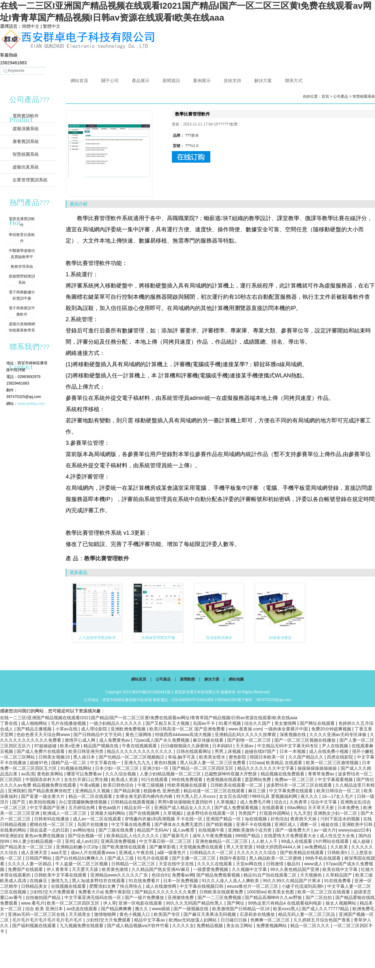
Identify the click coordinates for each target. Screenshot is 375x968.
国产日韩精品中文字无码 (98, 734)
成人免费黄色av (115, 740)
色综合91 (161, 874)
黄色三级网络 (139, 734)
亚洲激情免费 (181, 897)
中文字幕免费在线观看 (291, 790)
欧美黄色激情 (115, 869)
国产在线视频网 (145, 813)
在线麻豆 (39, 880)
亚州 (69, 841)
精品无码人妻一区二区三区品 (307, 914)
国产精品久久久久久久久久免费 (166, 891)
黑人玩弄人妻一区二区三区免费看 (213, 762)
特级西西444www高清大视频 (183, 734)
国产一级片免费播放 (145, 897)
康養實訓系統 (25, 141)
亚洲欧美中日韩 (358, 824)
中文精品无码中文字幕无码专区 (288, 745)
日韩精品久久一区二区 (212, 852)
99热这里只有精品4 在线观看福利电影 (285, 903)
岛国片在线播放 (93, 824)
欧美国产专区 (167, 914)
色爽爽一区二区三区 (270, 919)
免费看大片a (90, 891)
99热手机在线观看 (323, 858)
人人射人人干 (265, 841)
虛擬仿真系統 (25, 167)
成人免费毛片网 (256, 801)
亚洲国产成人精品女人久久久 (183, 807)
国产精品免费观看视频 (218, 874)
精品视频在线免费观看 (283, 773)
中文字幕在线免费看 (131, 824)
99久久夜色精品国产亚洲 (295, 869)
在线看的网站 (14, 830)
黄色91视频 (166, 762)
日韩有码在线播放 (52, 818)
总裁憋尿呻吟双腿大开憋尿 (231, 773)
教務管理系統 (22, 266)
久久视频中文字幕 (250, 869)
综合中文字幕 (324, 801)
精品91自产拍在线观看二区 (270, 874)
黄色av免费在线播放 (45, 835)
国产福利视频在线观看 (34, 925)
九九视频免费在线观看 (82, 925)
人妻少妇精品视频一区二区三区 (171, 773)
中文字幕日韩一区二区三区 (166, 841)
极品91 (294, 863)
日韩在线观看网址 (194, 751)
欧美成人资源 (125, 779)
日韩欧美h (337, 852)
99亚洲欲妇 (11, 835)
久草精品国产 (339, 874)
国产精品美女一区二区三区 (27, 846)
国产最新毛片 (176, 835)
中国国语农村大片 (43, 779)
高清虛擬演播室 (219, 638)
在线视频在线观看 (69, 886)
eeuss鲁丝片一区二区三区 (253, 886)
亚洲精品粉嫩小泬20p (77, 846)
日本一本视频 (293, 751)
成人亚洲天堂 (34, 852)
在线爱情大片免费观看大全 (291, 835)
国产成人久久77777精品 (326, 908)
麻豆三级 (257, 790)
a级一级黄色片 (173, 852)
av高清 (27, 773)
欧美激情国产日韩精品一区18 (241, 908)
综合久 (280, 801)
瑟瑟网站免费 (258, 779)
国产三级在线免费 (116, 830)
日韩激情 (275, 863)
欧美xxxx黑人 (286, 908)
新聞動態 (187, 679)
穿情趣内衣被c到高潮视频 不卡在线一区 (164, 818)
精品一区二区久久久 (310, 925)
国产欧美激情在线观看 (124, 846)
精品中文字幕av (150, 919)
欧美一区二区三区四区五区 (74, 903)
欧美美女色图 (281, 891)
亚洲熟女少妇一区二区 (335, 813)
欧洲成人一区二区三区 (65, 813)
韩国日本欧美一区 (268, 756)
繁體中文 (51, 26)
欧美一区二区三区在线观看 (324, 891)
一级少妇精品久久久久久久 (116, 723)
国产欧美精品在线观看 (302, 852)
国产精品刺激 (127, 790)
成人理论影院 (94, 728)
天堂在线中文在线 (177, 863)
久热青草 (299, 801)
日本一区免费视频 (181, 880)
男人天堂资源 (240, 846)
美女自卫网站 (240, 925)
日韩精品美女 (34, 886)
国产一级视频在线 (191, 908)
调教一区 (309, 824)
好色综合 (279, 818)
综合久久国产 (258, 723)
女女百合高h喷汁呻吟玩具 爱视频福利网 (258, 796)
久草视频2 (227, 801)
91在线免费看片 (144, 880)
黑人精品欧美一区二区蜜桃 (276, 858)
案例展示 (202, 80)
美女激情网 (286, 723)
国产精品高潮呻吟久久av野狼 (274, 897)
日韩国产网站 (39, 858)
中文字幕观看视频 (336, 779)
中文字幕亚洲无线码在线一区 (93, 897)
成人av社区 (87, 841)
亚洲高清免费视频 (119, 841)
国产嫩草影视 (163, 846)
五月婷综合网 (82, 807)
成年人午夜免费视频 (212, 835)
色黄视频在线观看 (224, 779)
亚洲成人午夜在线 (137, 852)
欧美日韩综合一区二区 (339, 790)
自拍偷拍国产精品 (44, 897)
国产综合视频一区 (86, 835)
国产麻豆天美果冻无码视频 (210, 914)
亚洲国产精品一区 (224, 818)
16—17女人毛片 (338, 796)
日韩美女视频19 (54, 756)
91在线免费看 (338, 880)
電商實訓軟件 (25, 115)
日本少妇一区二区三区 (117, 768)
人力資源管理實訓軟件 (97, 638)
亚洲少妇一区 (156, 768)
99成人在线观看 (297, 841)
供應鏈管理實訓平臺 (158, 638)
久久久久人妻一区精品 (30, 863)
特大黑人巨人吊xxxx (196, 796)
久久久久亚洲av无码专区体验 (338, 734)
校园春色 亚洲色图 (162, 790)
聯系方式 (293, 80)
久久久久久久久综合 (257, 852)
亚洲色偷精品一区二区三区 (222, 841)
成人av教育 (184, 830)
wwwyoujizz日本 (354, 830)
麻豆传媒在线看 (209, 740)
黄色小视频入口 (135, 914)
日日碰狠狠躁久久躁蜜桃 (185, 745)
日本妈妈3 (222, 745)
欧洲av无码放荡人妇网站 (193, 919)
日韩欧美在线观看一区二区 (237, 785)
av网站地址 (84, 830)
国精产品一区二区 (69, 762)
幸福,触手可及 (182, 756)
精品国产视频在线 (101, 745)
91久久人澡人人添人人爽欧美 (231, 880)
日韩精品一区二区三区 (133, 863)
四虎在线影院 (340, 756)
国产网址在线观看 (318, 723)
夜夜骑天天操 (304, 818)
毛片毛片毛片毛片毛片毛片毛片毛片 (47, 919)
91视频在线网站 (76, 768)
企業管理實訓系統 (30, 179)
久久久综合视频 (121, 773)
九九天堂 (302, 813)
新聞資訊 (171, 80)
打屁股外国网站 (275, 813)
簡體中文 (30, 26)
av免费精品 (316, 846)
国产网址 (236, 903)
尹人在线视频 (335, 745)
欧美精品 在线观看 (284, 762)
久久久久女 (183, 925)
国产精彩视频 (219, 824)
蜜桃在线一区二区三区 (52, 824)
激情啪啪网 (105, 914)
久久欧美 (339, 846)
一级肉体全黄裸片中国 (286, 728)
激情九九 (60, 880)
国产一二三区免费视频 (220, 897)
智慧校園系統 (25, 154)
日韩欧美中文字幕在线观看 (61, 874)
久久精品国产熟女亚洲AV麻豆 (161, 869)
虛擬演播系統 (25, 128)
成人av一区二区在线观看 (97, 818)
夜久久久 (310, 796)
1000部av (256, 891)
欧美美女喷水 (213, 756)
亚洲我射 (16, 790)
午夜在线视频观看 (140, 745)
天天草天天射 (321, 807)
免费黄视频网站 (272, 925)
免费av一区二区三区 (295, 779)
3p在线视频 (256, 818)
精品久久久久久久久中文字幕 (266, 768)
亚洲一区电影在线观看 (140, 903)
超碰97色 (39, 762)
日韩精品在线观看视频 (133, 801)
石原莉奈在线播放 (258, 914)
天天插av (245, 745)
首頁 (325, 96)
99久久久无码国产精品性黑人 (195, 903)
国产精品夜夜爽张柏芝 (50, 790)
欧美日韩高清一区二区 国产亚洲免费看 (187, 728)
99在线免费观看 (188, 779)
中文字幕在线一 (106, 762)
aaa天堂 (59, 852)
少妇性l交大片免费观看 (53, 891)
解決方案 (263, 80)
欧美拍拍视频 (43, 801)
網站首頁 (79, 80)
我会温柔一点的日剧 (50, 830)
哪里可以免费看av (85, 773)
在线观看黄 (273, 807)
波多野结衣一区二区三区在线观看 (299, 785)
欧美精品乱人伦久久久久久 (133, 835)
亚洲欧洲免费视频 (129, 728)
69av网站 (296, 807)
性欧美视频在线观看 (187, 785)
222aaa (256, 762)
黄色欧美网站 (50, 773)
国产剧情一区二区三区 (249, 740)
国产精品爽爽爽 (117, 908)
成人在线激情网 (162, 886)
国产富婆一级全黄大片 (43, 796)
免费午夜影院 (118, 891)
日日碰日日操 (234, 919)
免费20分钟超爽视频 (331, 728)
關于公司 (110, 80)
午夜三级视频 (151, 785)
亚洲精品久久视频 (93, 790)
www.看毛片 (32, 903)
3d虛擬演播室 (279, 638)
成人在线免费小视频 (329, 751)
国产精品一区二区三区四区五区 (203, 768)
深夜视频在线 (293, 734)
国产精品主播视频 (35, 728)
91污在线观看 (155, 779)
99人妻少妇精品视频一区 (37, 841)
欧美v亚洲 (70, 745)
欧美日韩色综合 (119, 785)
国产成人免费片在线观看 (41, 751)
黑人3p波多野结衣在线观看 (99, 880)
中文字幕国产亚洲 (48, 807)
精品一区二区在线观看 (90, 796)
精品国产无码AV (153, 830)
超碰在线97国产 (261, 751)
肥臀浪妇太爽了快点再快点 (116, 886)
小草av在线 (67, 728)
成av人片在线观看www (94, 852)
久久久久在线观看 (215, 863)
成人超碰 (361, 841)
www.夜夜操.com (245, 728)
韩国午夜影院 (233, 858)
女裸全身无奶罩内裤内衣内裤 (145, 796)
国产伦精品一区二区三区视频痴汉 (132, 756)
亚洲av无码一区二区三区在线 (37, 914)
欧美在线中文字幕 (340, 869)
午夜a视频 (90, 785)
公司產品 (340, 96)
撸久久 (142, 908)
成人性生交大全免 (338, 835)
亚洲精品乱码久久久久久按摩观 (246, 734)
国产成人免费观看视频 (236, 807)
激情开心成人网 (81, 740)
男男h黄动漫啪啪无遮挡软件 (186, 801)
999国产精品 (248, 835)
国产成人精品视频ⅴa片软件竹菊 (138, 925)
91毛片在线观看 (153, 858)
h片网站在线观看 (333, 841)
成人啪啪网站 (34, 723)
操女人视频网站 (342, 903)
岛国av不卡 (204, 723)
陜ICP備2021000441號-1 (152, 692)
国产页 (19, 801)
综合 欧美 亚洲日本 (44, 908)
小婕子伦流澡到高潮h (303, 886)
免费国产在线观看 (26, 869)
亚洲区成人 (286, 824)
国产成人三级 (121, 858)
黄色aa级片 (110, 807)
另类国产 (247, 813)
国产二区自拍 (319, 897)
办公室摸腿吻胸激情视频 (83, 801)
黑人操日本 (84, 756)
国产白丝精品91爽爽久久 (80, 858)
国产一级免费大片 (293, 830)
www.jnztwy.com (31, 403)
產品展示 (140, 80)
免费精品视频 (210, 925)
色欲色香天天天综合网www (44, 734)
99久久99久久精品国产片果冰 (292, 880)
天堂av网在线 (250, 863)
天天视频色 (311, 874)
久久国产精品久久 (306, 756)
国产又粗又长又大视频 (168, 723)
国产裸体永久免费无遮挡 (179, 824)
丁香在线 (9, 723)
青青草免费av (322, 773)
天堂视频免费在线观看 (201, 846)
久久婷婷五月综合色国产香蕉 (322, 919)
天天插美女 (80, 914)
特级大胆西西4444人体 (279, 846)
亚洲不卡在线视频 (254, 824)
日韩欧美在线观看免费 (221, 891)
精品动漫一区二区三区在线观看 (214, 790)
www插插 (161, 908)
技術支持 (232, 80)
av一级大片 (325, 830)
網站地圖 (236, 679)
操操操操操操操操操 (318, 768)
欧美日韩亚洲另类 (86, 751)
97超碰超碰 (46, 745)
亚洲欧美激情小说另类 (250, 830)
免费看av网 (183, 874)
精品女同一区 (138, 807)
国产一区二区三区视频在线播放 (305, 740)
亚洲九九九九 (138, 762)
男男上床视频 (228, 751)
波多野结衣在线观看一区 (211, 813)
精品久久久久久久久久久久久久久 (140, 751)
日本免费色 (349, 807)
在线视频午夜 (212, 830)
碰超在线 (330, 824)
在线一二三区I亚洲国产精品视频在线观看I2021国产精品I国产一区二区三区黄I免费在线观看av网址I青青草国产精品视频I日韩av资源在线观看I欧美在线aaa (148, 717)
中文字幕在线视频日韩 (202, 886)
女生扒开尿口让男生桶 (86, 779)
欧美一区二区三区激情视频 (333, 762)
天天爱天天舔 (85, 869)
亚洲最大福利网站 (108, 813)
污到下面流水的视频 (340, 818)
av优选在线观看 (83, 908)
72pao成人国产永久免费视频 (162, 740)
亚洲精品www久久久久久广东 (119, 874)
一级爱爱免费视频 (211, 869)
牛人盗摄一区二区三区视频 (82, 863)
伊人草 (109, 903)
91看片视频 (230, 723)
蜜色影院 (238, 756)
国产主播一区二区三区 (194, 858)
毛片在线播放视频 (69, 723)
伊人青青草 (58, 869)
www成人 (313, 863)
